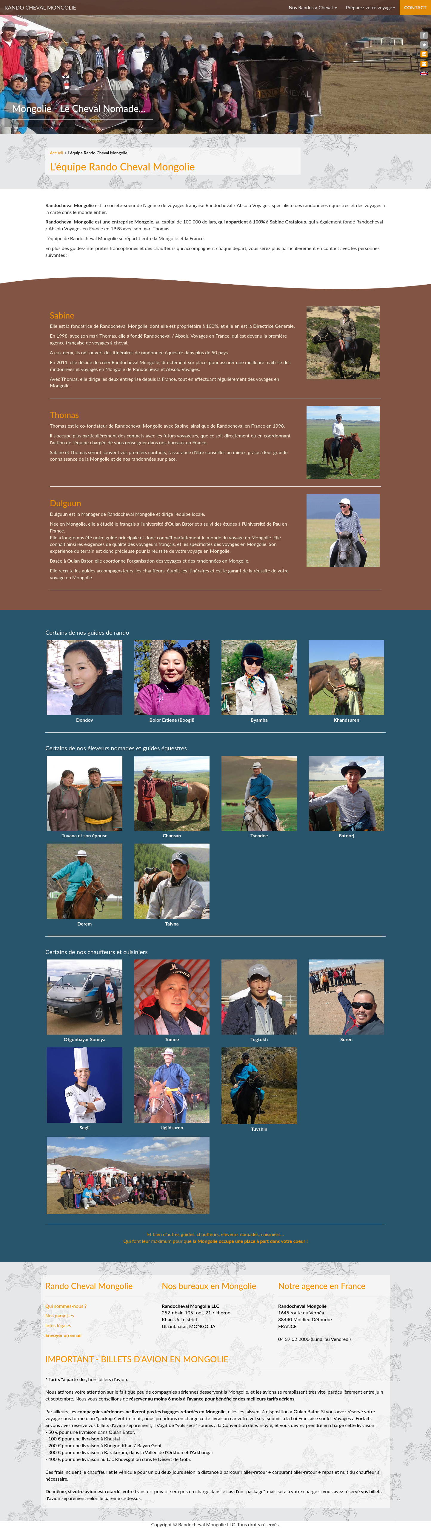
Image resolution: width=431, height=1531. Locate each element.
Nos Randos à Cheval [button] (313, 7)
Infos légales (58, 1325)
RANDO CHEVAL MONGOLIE (40, 7)
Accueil (56, 152)
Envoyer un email (63, 1335)
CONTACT (415, 7)
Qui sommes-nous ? (66, 1306)
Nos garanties (59, 1315)
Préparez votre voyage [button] (370, 7)
